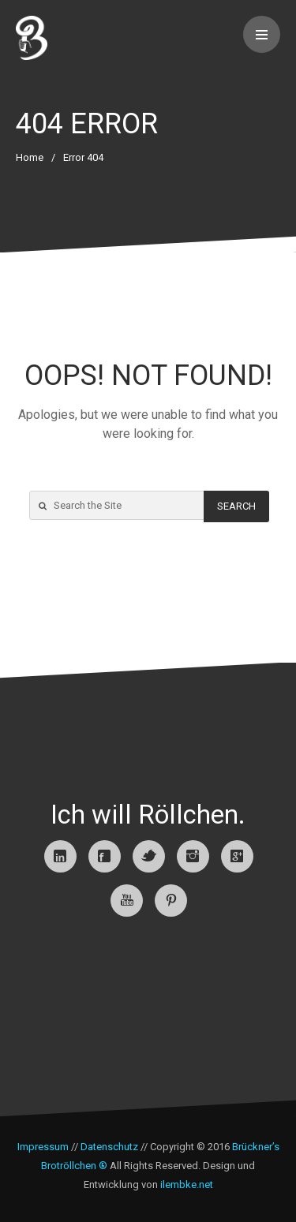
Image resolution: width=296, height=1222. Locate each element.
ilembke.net (186, 1184)
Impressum (43, 1147)
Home (29, 157)
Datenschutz (109, 1147)
